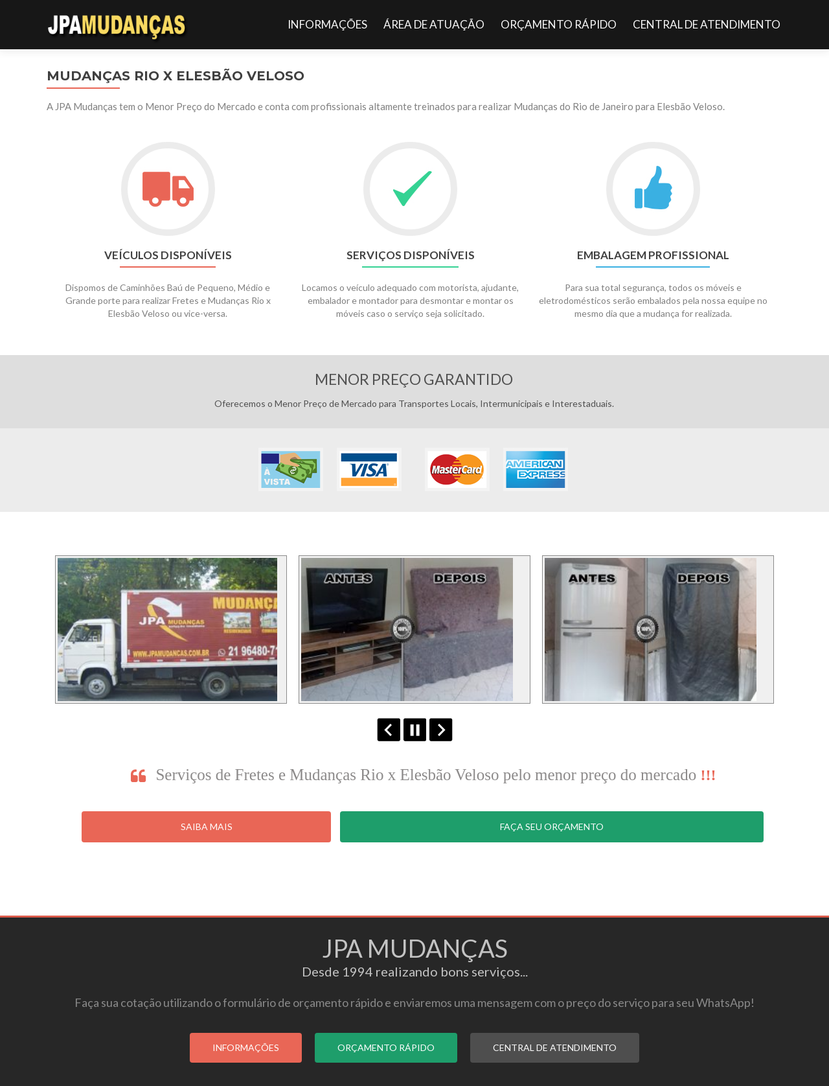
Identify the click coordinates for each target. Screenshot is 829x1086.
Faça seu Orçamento (552, 826)
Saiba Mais (207, 826)
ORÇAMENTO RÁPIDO (559, 24)
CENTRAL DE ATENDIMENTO (706, 24)
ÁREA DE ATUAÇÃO (433, 24)
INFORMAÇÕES (327, 24)
